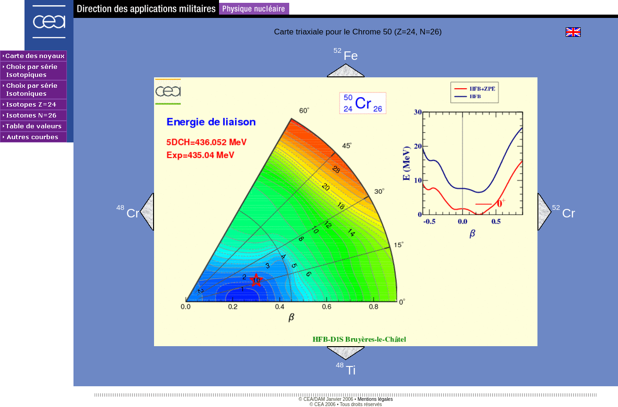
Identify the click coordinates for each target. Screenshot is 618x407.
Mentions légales (375, 399)
